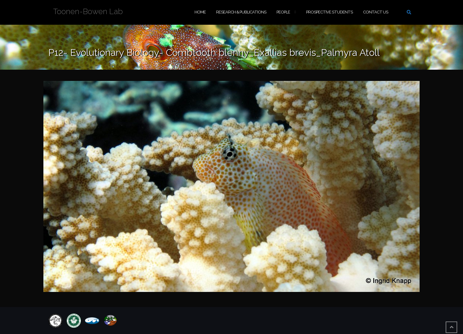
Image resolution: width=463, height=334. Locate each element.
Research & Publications (241, 12)
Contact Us (375, 12)
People (283, 12)
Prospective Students (329, 12)
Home (200, 12)
